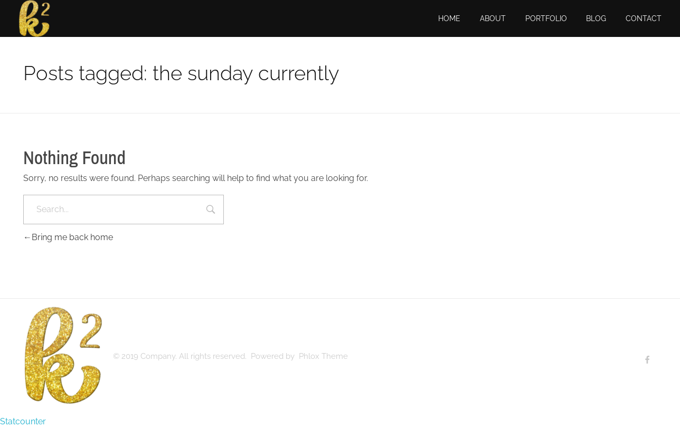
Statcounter (23, 421)
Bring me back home (68, 237)
